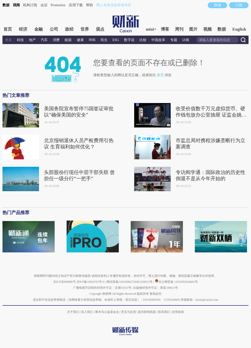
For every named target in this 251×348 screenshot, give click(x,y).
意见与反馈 (128, 312)
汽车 (44, 40)
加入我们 (87, 312)
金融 (38, 29)
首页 (7, 29)
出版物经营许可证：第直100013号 (155, 288)
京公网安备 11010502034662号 (176, 282)
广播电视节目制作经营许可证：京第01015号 (102, 288)
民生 (104, 40)
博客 (165, 29)
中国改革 (158, 40)
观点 (100, 29)
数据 (5, 5)
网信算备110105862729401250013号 (130, 282)
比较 (142, 40)
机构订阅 (30, 5)
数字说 (129, 40)
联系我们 (164, 312)
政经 (69, 29)
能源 (69, 40)
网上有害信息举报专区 (113, 5)
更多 (8, 40)
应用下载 (76, 5)
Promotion (58, 5)
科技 (20, 40)
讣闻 (185, 40)
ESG (116, 40)
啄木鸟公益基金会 (107, 312)
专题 (173, 40)
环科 (92, 40)
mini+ (151, 29)
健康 (80, 40)
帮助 (89, 5)
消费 (56, 40)
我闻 (16, 5)
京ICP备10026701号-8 (91, 282)
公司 (54, 29)
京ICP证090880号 (64, 282)
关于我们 (73, 312)
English (239, 29)
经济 (23, 29)
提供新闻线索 (147, 312)
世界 (85, 29)
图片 (193, 29)
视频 (207, 29)
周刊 (179, 29)
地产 (32, 40)
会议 (44, 5)
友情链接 (178, 312)
